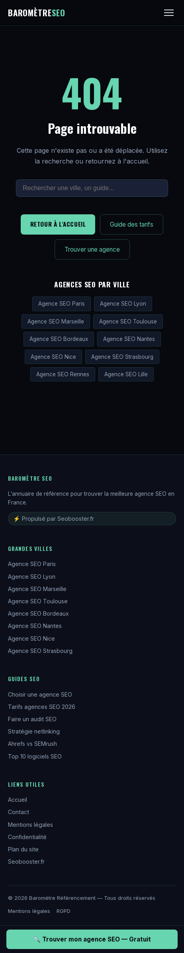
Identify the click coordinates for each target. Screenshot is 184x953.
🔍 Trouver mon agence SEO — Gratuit (92, 939)
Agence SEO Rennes (62, 374)
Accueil (17, 799)
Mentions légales (30, 824)
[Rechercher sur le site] (92, 188)
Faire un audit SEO (32, 719)
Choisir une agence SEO (40, 694)
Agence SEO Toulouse (128, 321)
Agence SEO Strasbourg (122, 357)
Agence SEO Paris (61, 303)
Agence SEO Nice (53, 357)
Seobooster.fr (26, 861)
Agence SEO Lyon (123, 303)
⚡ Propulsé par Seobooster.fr (53, 518)
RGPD (63, 911)
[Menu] (169, 12)
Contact (18, 812)
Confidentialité (27, 837)
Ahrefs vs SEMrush (32, 743)
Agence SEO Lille (126, 374)
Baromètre (36, 12)
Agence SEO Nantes (129, 339)
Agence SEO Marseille (55, 321)
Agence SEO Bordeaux (58, 339)
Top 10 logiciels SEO (35, 756)
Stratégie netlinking (34, 731)
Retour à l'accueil (58, 223)
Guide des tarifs (131, 224)
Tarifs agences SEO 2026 (41, 706)
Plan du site (23, 849)
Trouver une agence (92, 249)
